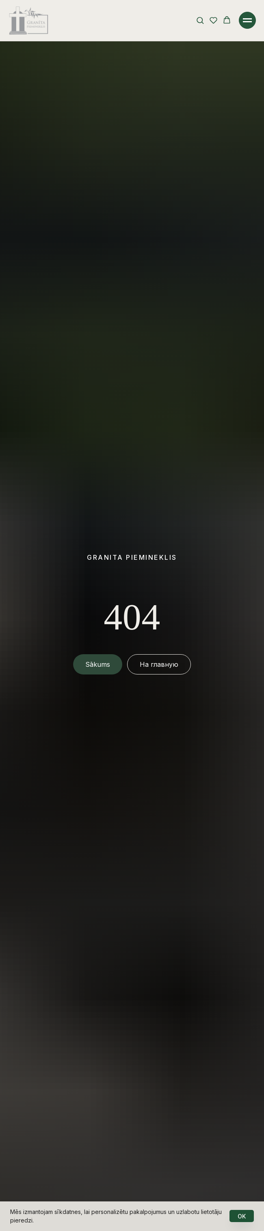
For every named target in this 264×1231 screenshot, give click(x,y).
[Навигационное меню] (247, 20)
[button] (200, 20)
